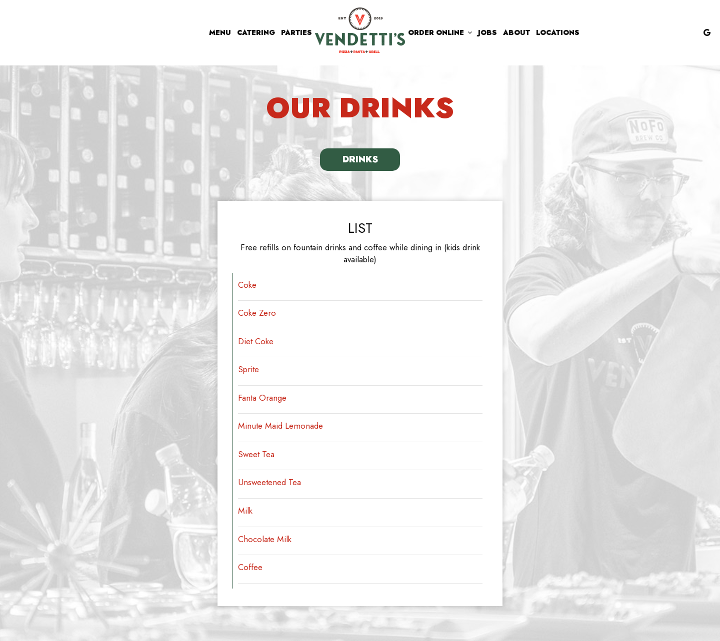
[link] (360, 30)
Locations (558, 32)
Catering (256, 32)
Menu (220, 32)
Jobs (487, 32)
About (516, 32)
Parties (296, 32)
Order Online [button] (440, 32)
